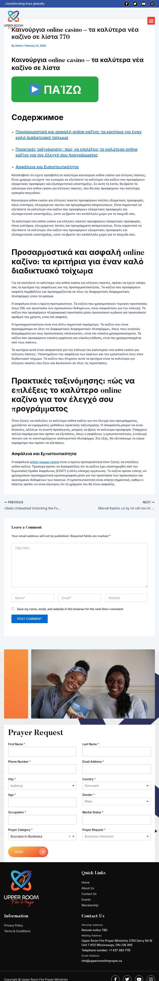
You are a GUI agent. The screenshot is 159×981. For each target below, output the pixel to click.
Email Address (93, 761)
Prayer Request (93, 829)
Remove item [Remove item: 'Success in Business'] (69, 836)
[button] (151, 21)
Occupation (17, 812)
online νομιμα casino (44, 462)
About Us (88, 888)
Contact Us (89, 894)
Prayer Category (20, 829)
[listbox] (116, 801)
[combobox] (42, 786)
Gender (88, 794)
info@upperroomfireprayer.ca (102, 960)
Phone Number (19, 761)
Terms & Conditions (17, 931)
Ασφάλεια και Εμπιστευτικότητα (46, 166)
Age (12, 794)
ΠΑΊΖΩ (55, 89)
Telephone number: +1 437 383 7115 (106, 950)
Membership (90, 905)
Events (86, 899)
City (12, 779)
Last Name (90, 744)
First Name (16, 744)
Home (85, 882)
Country (89, 779)
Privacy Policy (13, 925)
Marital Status (92, 812)
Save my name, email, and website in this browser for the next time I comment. (70, 609)
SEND (18, 852)
